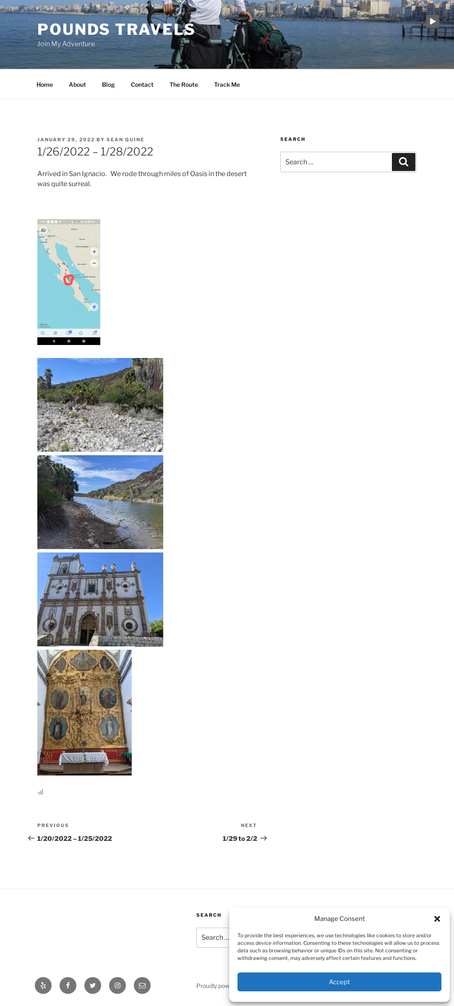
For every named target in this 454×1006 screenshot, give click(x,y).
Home (45, 84)
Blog (108, 84)
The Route (184, 84)
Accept (339, 982)
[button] (437, 919)
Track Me (227, 84)
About (77, 84)
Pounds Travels (116, 29)
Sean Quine (125, 140)
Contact (142, 84)
